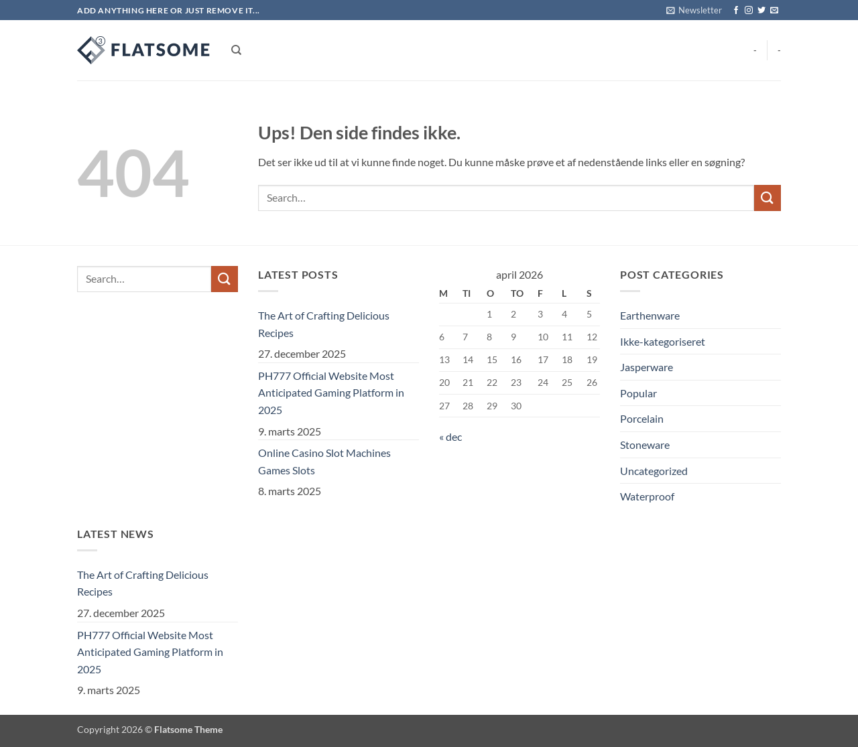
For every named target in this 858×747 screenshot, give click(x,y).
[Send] (767, 198)
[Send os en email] (774, 10)
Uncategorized (654, 470)
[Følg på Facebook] (736, 10)
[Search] (236, 50)
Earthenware (650, 315)
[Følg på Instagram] (749, 10)
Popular (638, 393)
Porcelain (642, 418)
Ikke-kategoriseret (662, 341)
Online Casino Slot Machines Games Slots (324, 461)
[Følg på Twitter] (761, 10)
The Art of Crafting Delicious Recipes (323, 324)
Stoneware (645, 444)
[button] (694, 10)
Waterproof (647, 496)
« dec (450, 436)
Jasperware (646, 366)
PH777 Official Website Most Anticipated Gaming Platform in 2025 (331, 392)
